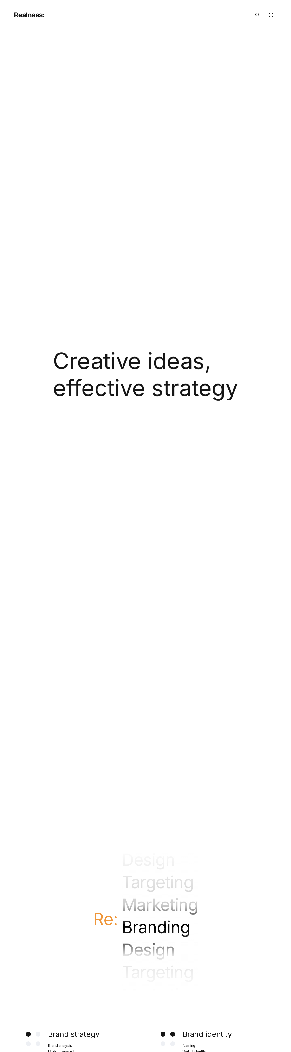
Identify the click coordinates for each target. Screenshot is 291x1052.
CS (257, 15)
